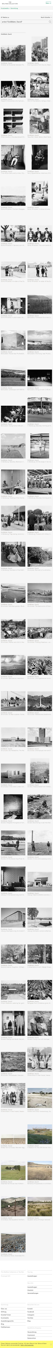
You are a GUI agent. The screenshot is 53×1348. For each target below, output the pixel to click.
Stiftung (3, 1312)
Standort (30, 1290)
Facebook (30, 1312)
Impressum (31, 1335)
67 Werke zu (5, 17)
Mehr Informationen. (27, 1345)
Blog (2, 1324)
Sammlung (14, 8)
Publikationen (5, 1327)
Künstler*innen (6, 1315)
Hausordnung (31, 1332)
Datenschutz (31, 1338)
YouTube (30, 1318)
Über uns (4, 1309)
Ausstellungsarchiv (7, 1321)
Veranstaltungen (32, 1293)
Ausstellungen (32, 1276)
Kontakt (30, 1309)
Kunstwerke (5, 8)
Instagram (30, 1315)
